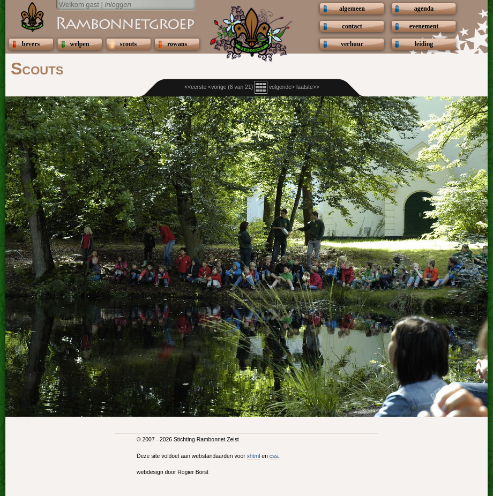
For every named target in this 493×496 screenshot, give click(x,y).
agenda (424, 8)
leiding (424, 44)
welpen (79, 44)
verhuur (352, 44)
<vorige (217, 87)
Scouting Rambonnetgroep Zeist (99, 22)
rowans (177, 44)
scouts (128, 44)
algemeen (352, 8)
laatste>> (307, 87)
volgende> (282, 87)
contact (352, 26)
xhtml (253, 456)
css (274, 456)
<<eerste (195, 87)
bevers (31, 44)
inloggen (118, 5)
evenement (424, 26)
